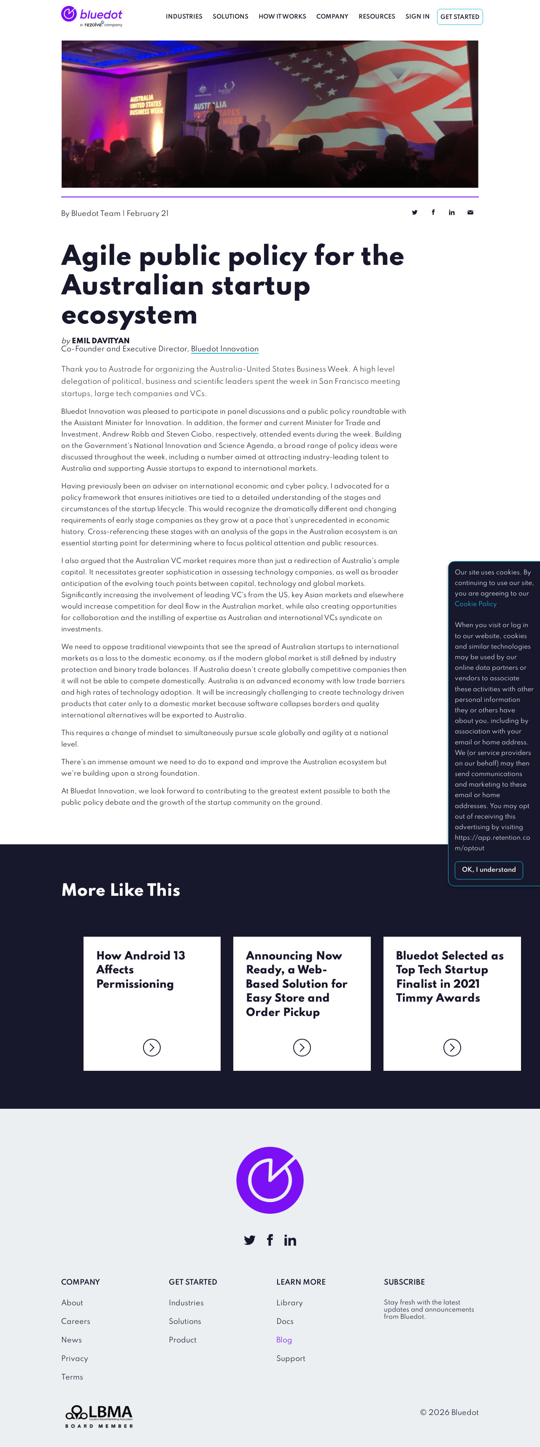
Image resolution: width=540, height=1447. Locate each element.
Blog (284, 1340)
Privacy (74, 1359)
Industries (184, 17)
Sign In (417, 17)
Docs (285, 1322)
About (72, 1303)
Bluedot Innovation (225, 349)
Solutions (230, 17)
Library (289, 1303)
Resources (377, 17)
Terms (72, 1377)
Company (332, 17)
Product (183, 1340)
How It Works (282, 17)
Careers (75, 1322)
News (71, 1340)
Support (290, 1359)
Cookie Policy (476, 604)
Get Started (460, 17)
